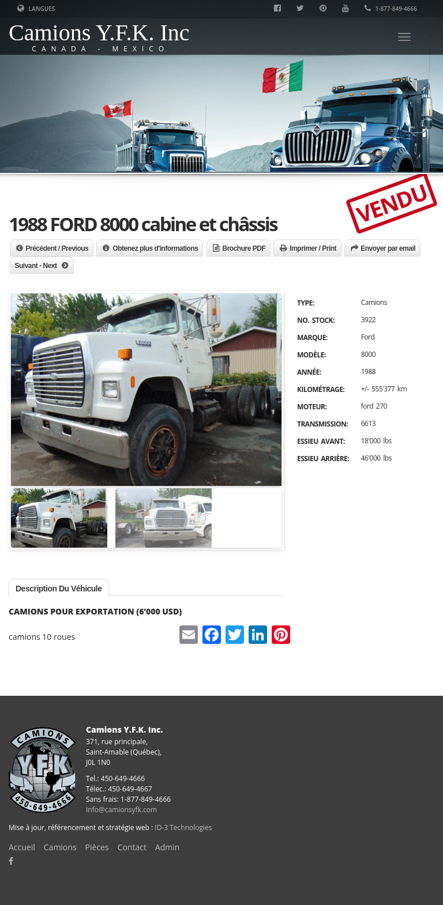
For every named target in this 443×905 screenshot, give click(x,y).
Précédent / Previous (57, 248)
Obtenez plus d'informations (155, 248)
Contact (132, 847)
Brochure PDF (244, 248)
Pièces (97, 847)
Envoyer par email (388, 248)
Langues (36, 9)
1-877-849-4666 (391, 9)
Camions (60, 847)
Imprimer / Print (313, 248)
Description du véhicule (59, 588)
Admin (167, 847)
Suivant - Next (36, 266)
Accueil (22, 847)
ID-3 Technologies (183, 827)
